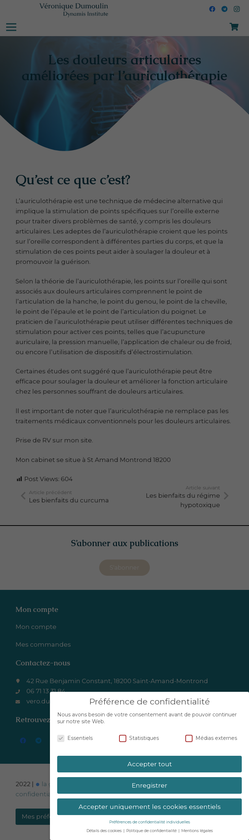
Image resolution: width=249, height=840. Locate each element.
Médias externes (211, 738)
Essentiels (75, 738)
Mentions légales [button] (197, 830)
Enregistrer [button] (149, 785)
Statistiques (139, 738)
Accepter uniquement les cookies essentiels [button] (150, 806)
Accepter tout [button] (149, 764)
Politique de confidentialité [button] (152, 830)
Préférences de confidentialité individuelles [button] (149, 822)
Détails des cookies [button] (104, 830)
